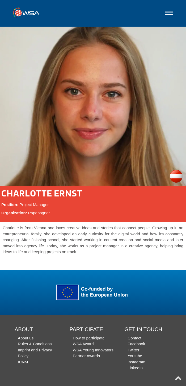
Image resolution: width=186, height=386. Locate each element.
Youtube (135, 356)
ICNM (23, 362)
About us (25, 338)
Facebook (136, 344)
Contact (134, 338)
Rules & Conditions (35, 344)
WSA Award (83, 344)
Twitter (133, 350)
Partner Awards (86, 356)
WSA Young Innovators (93, 350)
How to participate (89, 338)
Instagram (136, 362)
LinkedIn (135, 368)
